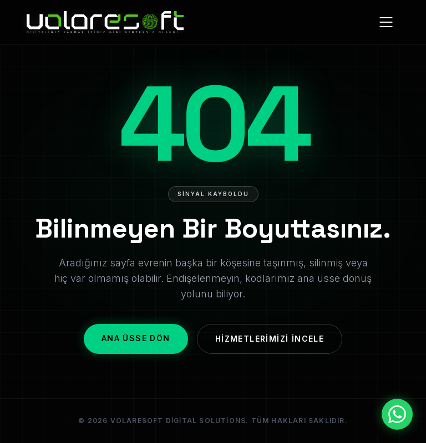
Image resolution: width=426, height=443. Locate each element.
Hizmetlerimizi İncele (269, 338)
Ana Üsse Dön (136, 338)
